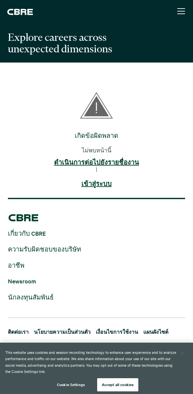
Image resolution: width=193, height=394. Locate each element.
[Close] (182, 355)
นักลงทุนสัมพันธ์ (31, 297)
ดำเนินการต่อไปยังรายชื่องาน (96, 162)
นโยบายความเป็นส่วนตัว (62, 331)
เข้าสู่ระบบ (96, 184)
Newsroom (22, 281)
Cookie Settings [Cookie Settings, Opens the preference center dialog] (71, 386)
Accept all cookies (118, 386)
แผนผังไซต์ (155, 331)
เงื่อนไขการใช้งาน (117, 331)
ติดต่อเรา (18, 331)
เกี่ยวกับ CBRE (27, 233)
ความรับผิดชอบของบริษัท (44, 249)
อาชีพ (16, 265)
